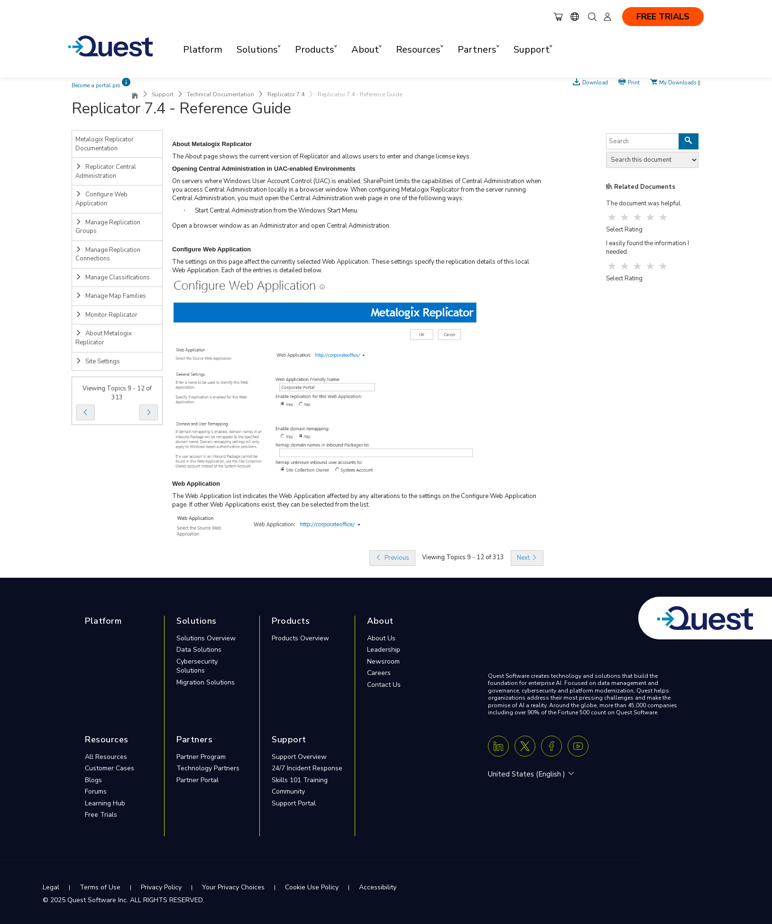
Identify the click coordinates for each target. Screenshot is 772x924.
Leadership (383, 649)
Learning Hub (105, 803)
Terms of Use (100, 887)
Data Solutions (198, 649)
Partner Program (201, 756)
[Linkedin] (498, 746)
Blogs (93, 780)
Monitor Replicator (106, 315)
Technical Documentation (220, 94)
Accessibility (377, 887)
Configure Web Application (101, 199)
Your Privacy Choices (233, 887)
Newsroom (383, 661)
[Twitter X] (525, 746)
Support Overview (299, 756)
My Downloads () (679, 82)
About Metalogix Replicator (103, 338)
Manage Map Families (110, 296)
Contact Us (384, 684)
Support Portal (294, 803)
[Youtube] (578, 746)
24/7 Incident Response (307, 768)
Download (595, 82)
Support (163, 94)
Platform (202, 49)
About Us (381, 638)
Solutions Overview (206, 638)
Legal (51, 887)
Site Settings (97, 361)
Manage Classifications (112, 277)
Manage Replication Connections (107, 254)
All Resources (106, 756)
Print (634, 82)
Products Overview (300, 638)
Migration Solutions (205, 682)
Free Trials (101, 814)
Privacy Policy (161, 887)
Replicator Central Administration (105, 171)
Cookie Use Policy (312, 887)
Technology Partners (207, 768)
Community (288, 791)
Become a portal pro (96, 85)
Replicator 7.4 (285, 94)
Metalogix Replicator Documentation (104, 144)
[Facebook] (551, 746)
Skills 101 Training (300, 780)
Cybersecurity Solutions (197, 666)
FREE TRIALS (662, 16)
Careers (379, 672)
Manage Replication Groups (107, 227)
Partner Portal (197, 780)
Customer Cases (109, 768)
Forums (96, 791)
